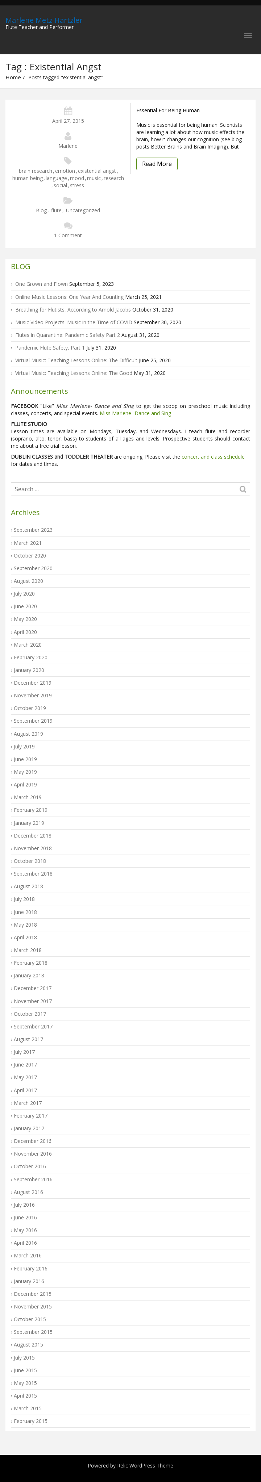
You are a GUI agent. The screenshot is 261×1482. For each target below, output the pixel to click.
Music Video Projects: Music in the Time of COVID (73, 322)
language (56, 178)
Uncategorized (83, 210)
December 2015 (32, 1293)
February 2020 (30, 657)
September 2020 (33, 568)
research (114, 178)
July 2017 (24, 1051)
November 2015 (33, 1306)
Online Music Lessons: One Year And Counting (69, 296)
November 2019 (33, 695)
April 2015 (25, 1395)
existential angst (97, 170)
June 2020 (25, 606)
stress (77, 185)
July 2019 (24, 746)
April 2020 (25, 632)
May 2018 (25, 924)
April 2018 (25, 937)
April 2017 (25, 1090)
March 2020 (28, 644)
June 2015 (25, 1370)
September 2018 (33, 873)
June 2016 (25, 1217)
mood (77, 178)
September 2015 (33, 1331)
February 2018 (30, 962)
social (60, 185)
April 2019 (25, 784)
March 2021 (28, 542)
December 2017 (32, 988)
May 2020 (25, 618)
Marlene (68, 145)
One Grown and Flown (41, 283)
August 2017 (28, 1039)
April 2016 (25, 1242)
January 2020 (29, 670)
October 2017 (30, 1013)
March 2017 (28, 1102)
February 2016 (30, 1268)
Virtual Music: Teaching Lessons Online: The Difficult (76, 360)
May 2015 (25, 1382)
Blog (41, 210)
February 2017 (30, 1115)
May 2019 (25, 771)
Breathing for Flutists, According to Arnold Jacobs (73, 309)
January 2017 (29, 1128)
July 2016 (24, 1204)
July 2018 (24, 899)
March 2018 (28, 950)
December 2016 (32, 1140)
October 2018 (30, 860)
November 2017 (33, 1001)
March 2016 (28, 1255)
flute (56, 210)
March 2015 (28, 1408)
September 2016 (33, 1179)
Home (13, 77)
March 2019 (28, 797)
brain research (35, 170)
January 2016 (29, 1281)
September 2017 (33, 1026)
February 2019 (30, 809)
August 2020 (28, 580)
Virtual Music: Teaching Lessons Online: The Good (73, 373)
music (94, 178)
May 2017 (25, 1077)
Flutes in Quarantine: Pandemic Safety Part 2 (67, 334)
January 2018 (29, 975)
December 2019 (32, 682)
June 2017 (25, 1064)
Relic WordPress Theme (145, 1465)
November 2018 (33, 848)
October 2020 (30, 555)
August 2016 (28, 1192)
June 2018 (25, 912)
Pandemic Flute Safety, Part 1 (50, 347)
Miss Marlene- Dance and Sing (135, 413)
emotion (65, 170)
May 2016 (25, 1230)
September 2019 (33, 720)
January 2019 (29, 822)
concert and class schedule (212, 456)
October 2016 (30, 1166)
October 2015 (30, 1319)
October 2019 (30, 708)
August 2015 (28, 1344)
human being (27, 178)
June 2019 (25, 759)
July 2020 (24, 593)
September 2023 (33, 529)
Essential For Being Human (168, 110)
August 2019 (28, 733)
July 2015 (24, 1357)
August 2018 (28, 886)
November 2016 (33, 1153)
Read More (157, 164)
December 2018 (32, 835)
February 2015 (30, 1421)
